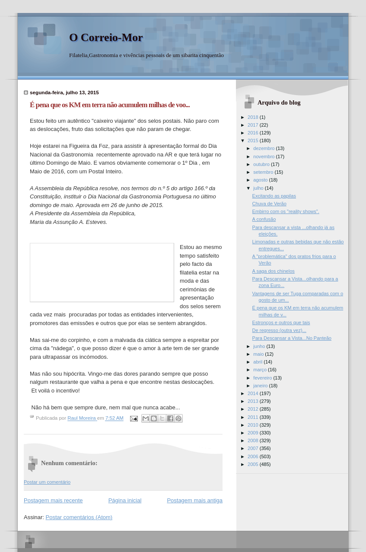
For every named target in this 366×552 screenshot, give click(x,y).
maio (259, 354)
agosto (261, 179)
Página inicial (125, 500)
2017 (254, 125)
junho (259, 346)
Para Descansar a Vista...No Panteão (291, 338)
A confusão (264, 219)
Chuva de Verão (269, 203)
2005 (254, 464)
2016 (254, 132)
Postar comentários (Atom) (79, 517)
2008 (254, 440)
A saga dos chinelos (273, 271)
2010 (254, 425)
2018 (254, 117)
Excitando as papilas (274, 195)
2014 (254, 393)
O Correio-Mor (106, 37)
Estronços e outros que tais (281, 322)
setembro (263, 172)
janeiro (261, 385)
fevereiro (263, 377)
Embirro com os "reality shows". (285, 211)
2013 (254, 401)
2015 (254, 140)
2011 (254, 417)
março (260, 369)
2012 (254, 409)
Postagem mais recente (53, 500)
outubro (262, 164)
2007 (254, 448)
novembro (264, 156)
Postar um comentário (47, 482)
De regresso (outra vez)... (279, 330)
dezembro (264, 148)
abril (258, 361)
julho (258, 188)
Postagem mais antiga (195, 500)
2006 (254, 456)
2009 (254, 432)
